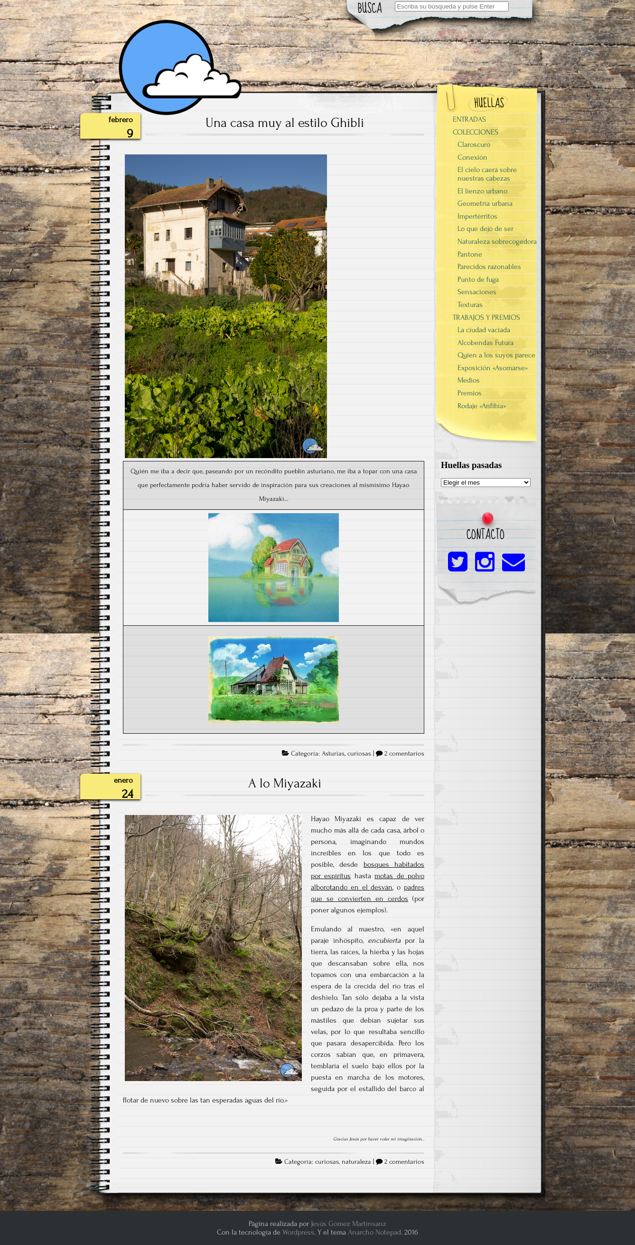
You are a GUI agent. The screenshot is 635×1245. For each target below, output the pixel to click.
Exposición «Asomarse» (493, 368)
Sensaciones (477, 291)
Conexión (472, 157)
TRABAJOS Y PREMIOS (486, 317)
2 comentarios (404, 753)
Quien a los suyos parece (496, 355)
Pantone (470, 254)
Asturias (333, 753)
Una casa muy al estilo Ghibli (284, 122)
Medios (469, 380)
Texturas (470, 304)
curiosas (359, 753)
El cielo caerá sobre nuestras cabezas (487, 173)
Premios (470, 393)
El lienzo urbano (482, 191)
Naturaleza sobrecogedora (497, 241)
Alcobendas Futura (486, 342)
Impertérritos (477, 216)
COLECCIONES (475, 132)
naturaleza (356, 1162)
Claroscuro (474, 144)
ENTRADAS (469, 119)
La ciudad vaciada (484, 330)
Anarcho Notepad (374, 1232)
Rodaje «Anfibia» (482, 406)
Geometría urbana (485, 203)
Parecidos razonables (489, 266)
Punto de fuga (478, 279)
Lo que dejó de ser (486, 228)
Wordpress (298, 1232)
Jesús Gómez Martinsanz (348, 1223)
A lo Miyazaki (284, 783)
